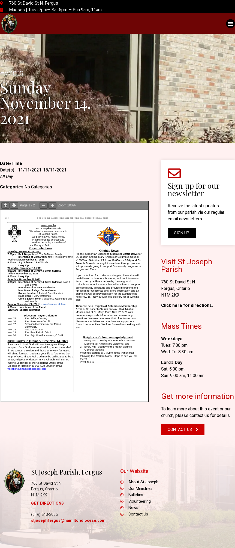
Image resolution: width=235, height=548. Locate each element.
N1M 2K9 (170, 295)
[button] (230, 23)
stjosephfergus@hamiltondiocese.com (68, 520)
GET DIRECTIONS (47, 503)
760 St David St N (178, 282)
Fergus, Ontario (175, 288)
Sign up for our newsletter (193, 189)
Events (11, 72)
